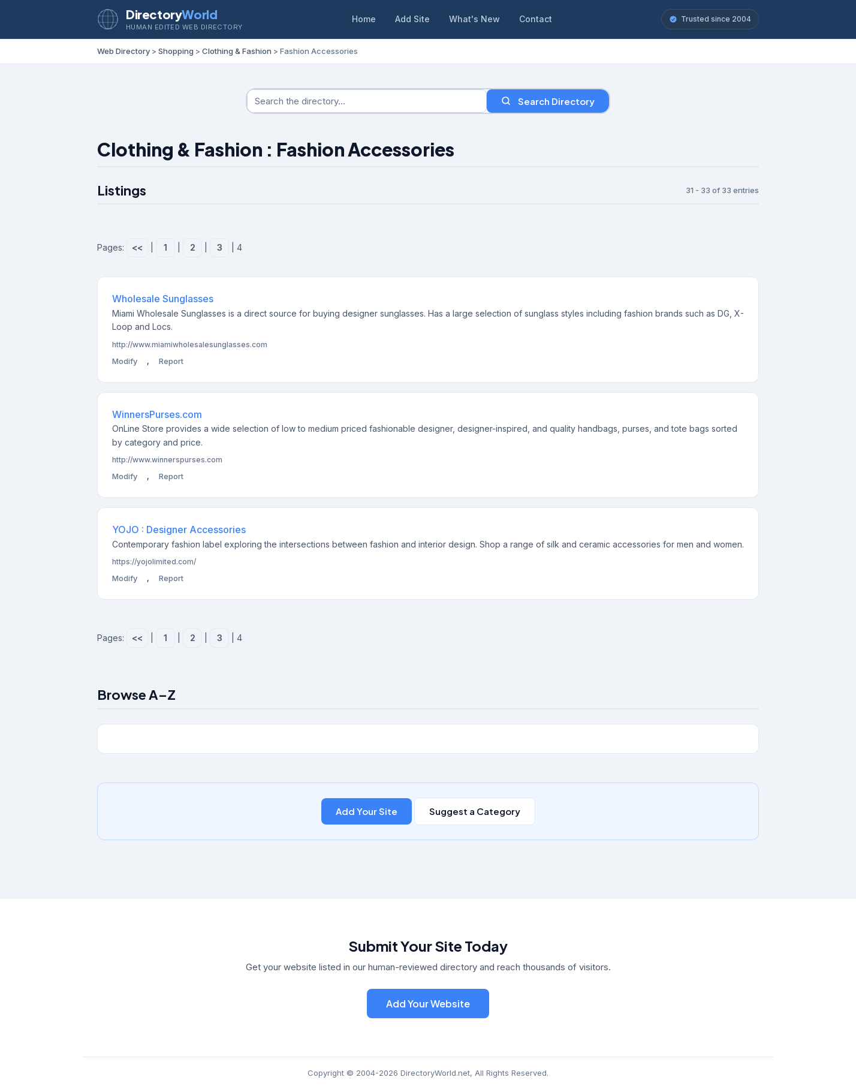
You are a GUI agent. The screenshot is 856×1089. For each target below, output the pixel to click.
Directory (171, 14)
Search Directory (548, 101)
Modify (124, 361)
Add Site (412, 19)
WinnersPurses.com (157, 414)
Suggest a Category (474, 811)
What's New (474, 19)
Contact (535, 19)
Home (364, 19)
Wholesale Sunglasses (162, 299)
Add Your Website (428, 1003)
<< (137, 247)
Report (171, 361)
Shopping (176, 51)
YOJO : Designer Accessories (179, 530)
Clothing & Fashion (237, 51)
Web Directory (123, 51)
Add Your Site (366, 811)
